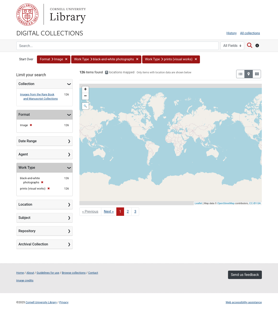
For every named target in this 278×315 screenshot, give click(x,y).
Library (67, 15)
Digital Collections (49, 32)
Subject (25, 218)
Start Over (26, 59)
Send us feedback (245, 275)
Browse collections (74, 272)
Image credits (25, 280)
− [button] (85, 96)
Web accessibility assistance (244, 302)
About (30, 272)
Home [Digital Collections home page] (20, 272)
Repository (27, 231)
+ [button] (85, 89)
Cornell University (27, 15)
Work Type (27, 167)
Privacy (63, 302)
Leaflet (198, 203)
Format (24, 114)
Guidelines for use (47, 272)
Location (25, 204)
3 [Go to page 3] (135, 211)
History (231, 33)
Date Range (28, 141)
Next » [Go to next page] (109, 211)
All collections (250, 33)
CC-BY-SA (255, 203)
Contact (93, 272)
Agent (23, 154)
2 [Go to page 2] (128, 211)
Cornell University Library (41, 302)
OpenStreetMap (226, 203)
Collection (27, 84)
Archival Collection (33, 244)
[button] (53, 59)
